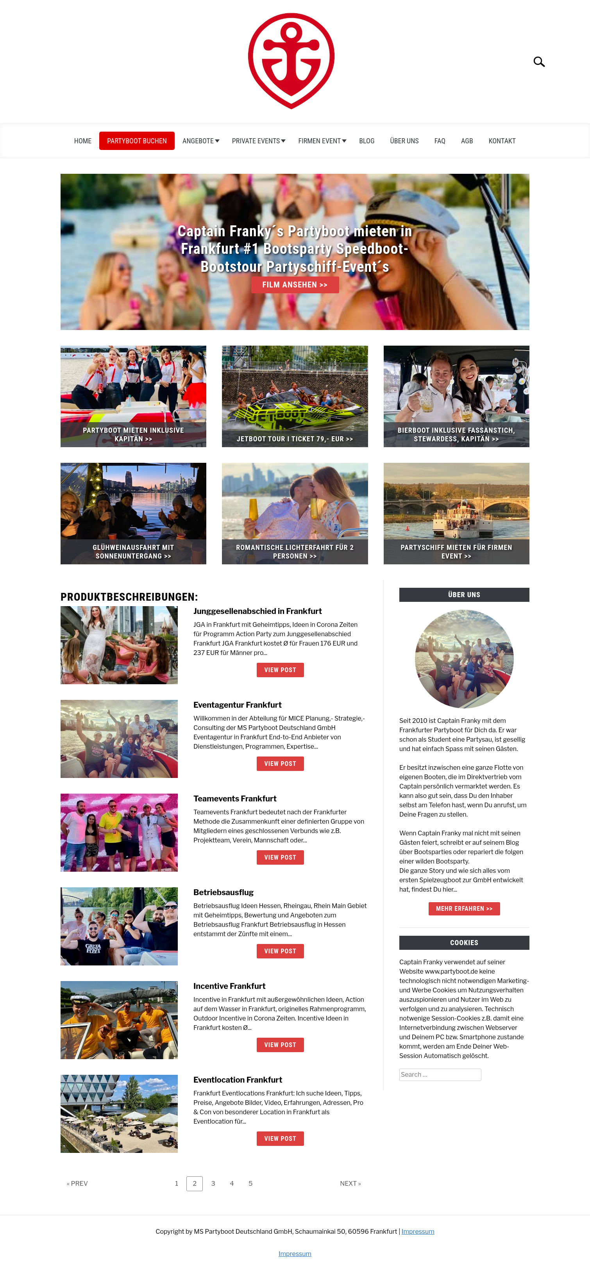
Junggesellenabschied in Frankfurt (257, 611)
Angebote (198, 141)
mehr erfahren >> (464, 908)
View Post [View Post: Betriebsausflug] (280, 951)
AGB (467, 141)
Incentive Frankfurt (229, 986)
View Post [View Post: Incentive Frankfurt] (280, 1045)
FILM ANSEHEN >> (295, 284)
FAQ (439, 141)
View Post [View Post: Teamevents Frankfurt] (280, 857)
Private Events (256, 141)
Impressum (418, 1231)
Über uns (404, 141)
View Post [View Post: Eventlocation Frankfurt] (280, 1138)
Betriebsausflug (223, 892)
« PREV (77, 1183)
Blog (366, 141)
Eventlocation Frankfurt (237, 1080)
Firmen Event (319, 141)
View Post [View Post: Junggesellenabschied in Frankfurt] (280, 670)
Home (83, 141)
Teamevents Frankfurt (235, 798)
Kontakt (502, 141)
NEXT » (350, 1183)
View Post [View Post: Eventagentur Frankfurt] (280, 763)
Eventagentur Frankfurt (237, 705)
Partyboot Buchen (137, 141)
